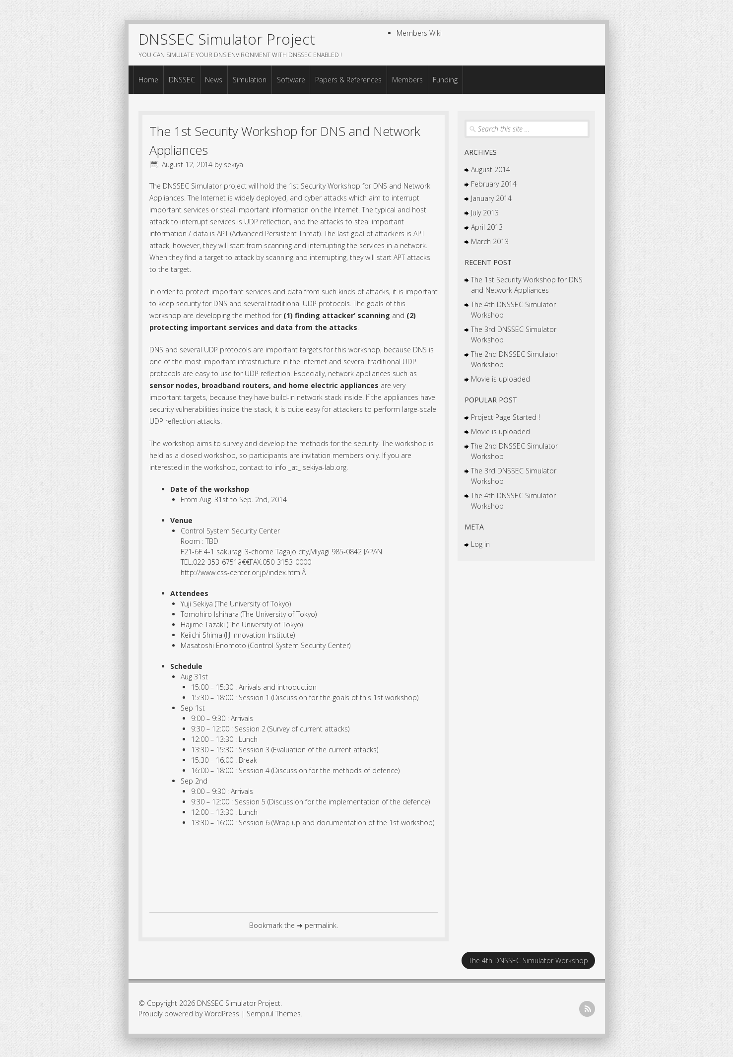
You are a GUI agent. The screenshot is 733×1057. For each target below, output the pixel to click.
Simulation (250, 79)
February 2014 (494, 183)
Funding (445, 79)
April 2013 (487, 226)
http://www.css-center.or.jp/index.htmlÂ (244, 572)
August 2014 (490, 169)
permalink (320, 924)
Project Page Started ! (505, 416)
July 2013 (485, 212)
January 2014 (491, 197)
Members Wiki (419, 33)
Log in (480, 543)
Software (291, 79)
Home (148, 79)
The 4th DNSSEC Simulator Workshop (528, 960)
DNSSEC (182, 79)
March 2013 (490, 241)
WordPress (221, 1013)
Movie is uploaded (500, 378)
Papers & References (348, 79)
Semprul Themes (274, 1013)
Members (407, 79)
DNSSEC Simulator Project (227, 39)
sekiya (233, 164)
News (213, 79)
